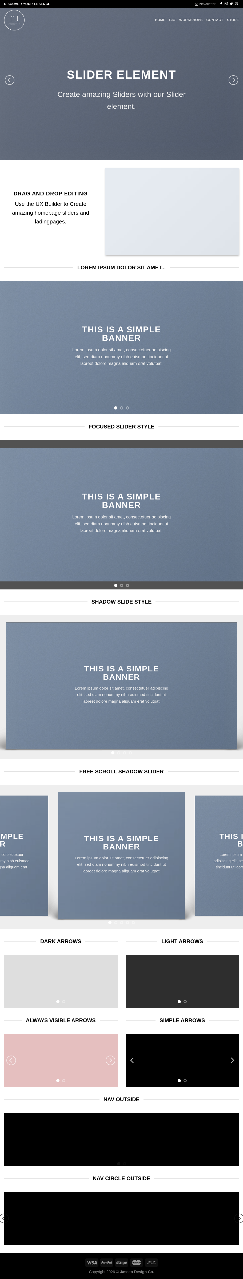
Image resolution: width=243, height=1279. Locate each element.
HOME (160, 20)
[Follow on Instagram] (226, 4)
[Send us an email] (236, 4)
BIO (172, 20)
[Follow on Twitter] (231, 4)
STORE (233, 20)
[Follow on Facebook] (221, 4)
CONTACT (214, 20)
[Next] (233, 80)
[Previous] (9, 80)
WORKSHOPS (191, 20)
